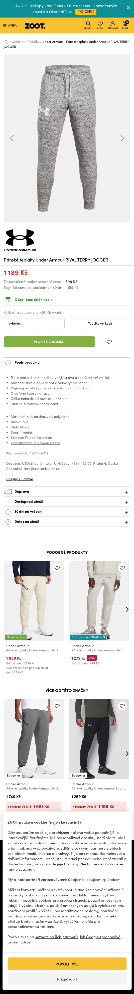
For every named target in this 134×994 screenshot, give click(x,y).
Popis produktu (67, 362)
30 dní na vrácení (67, 512)
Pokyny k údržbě (19, 478)
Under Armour (17, 645)
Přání (100, 25)
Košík (125, 25)
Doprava (67, 491)
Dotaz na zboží (67, 522)
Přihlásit (112, 25)
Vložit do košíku (49, 341)
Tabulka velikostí (100, 323)
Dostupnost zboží (67, 502)
